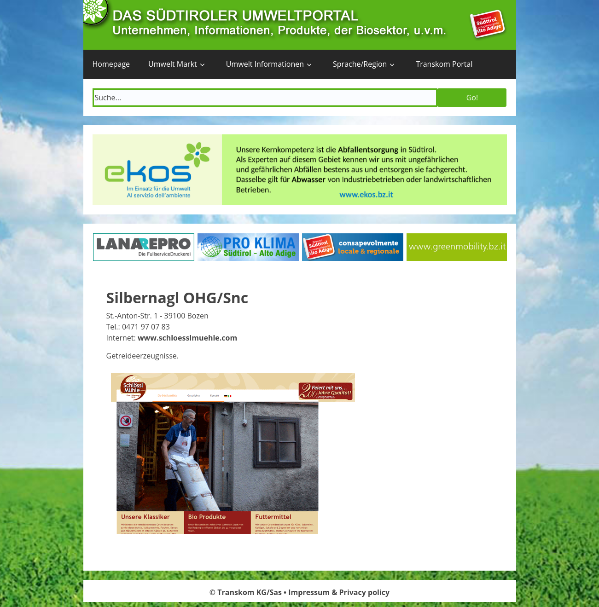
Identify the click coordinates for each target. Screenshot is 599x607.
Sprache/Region (360, 64)
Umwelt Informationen (265, 64)
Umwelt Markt (172, 64)
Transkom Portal (444, 64)
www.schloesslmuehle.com (187, 338)
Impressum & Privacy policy (339, 592)
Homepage (111, 64)
